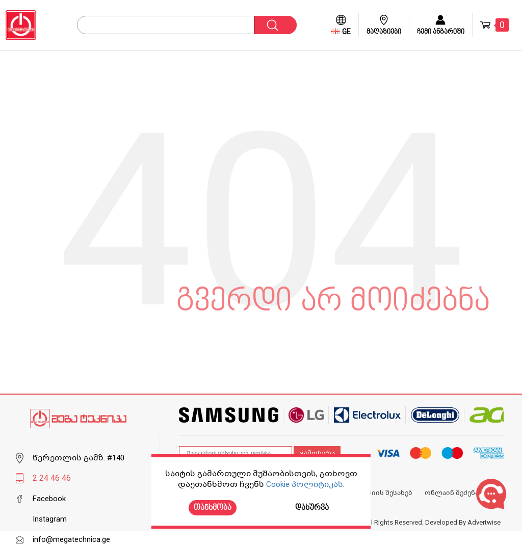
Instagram (50, 519)
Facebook (49, 498)
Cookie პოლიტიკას (304, 484)
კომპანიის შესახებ (379, 493)
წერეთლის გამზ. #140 (78, 457)
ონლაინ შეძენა (452, 493)
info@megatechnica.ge (71, 539)
